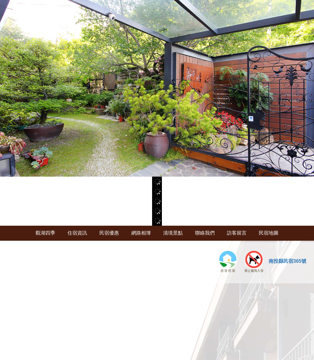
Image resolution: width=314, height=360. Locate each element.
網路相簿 (141, 233)
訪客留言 (237, 233)
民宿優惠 (109, 233)
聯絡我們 (205, 233)
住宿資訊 (77, 233)
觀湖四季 (45, 233)
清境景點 (173, 233)
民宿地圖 (268, 233)
